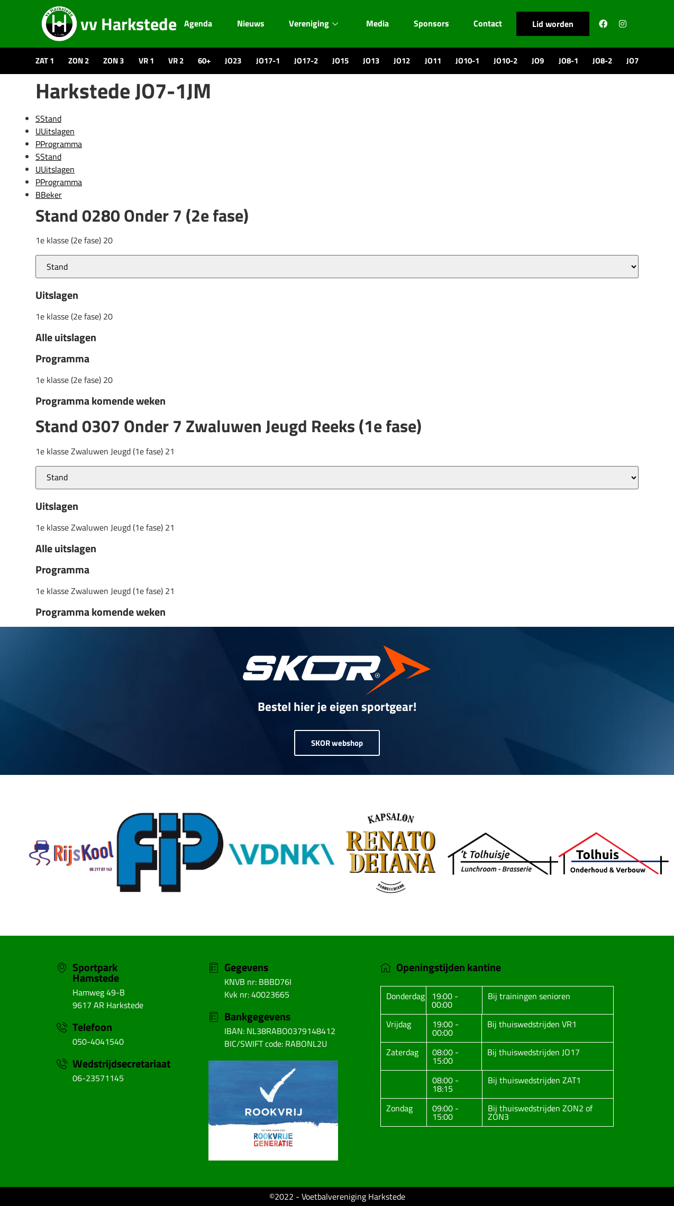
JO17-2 (306, 60)
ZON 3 (113, 60)
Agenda (195, 23)
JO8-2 (602, 60)
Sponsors (434, 23)
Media (379, 23)
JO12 (402, 60)
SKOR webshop (337, 743)
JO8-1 (568, 60)
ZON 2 (78, 60)
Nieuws (249, 23)
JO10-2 (505, 60)
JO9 (538, 60)
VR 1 (146, 60)
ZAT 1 (44, 60)
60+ (204, 60)
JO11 (433, 60)
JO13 (371, 60)
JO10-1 (467, 60)
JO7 (632, 60)
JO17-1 (268, 60)
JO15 (340, 60)
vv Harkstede (128, 23)
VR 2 (176, 60)
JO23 (233, 60)
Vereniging (313, 23)
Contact (491, 23)
